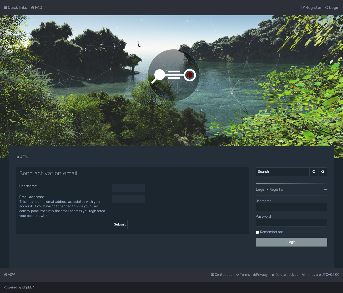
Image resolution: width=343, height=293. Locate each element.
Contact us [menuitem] (221, 275)
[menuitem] (36, 7)
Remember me (271, 232)
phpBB (27, 287)
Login (260, 190)
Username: (28, 186)
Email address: (31, 197)
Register (276, 190)
